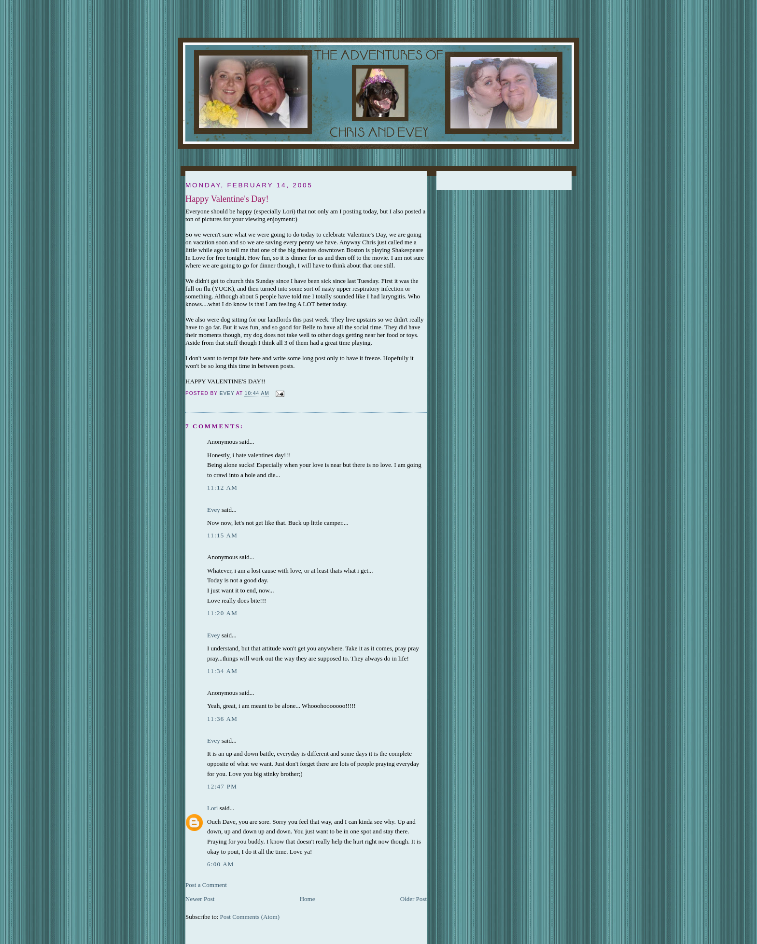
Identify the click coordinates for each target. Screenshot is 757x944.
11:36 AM (222, 718)
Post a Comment (206, 884)
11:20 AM (222, 613)
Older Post (413, 898)
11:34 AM (222, 671)
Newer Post (199, 898)
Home (307, 898)
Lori (212, 808)
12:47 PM (222, 786)
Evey (213, 509)
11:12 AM (222, 487)
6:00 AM (220, 864)
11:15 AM (222, 535)
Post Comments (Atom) (250, 916)
